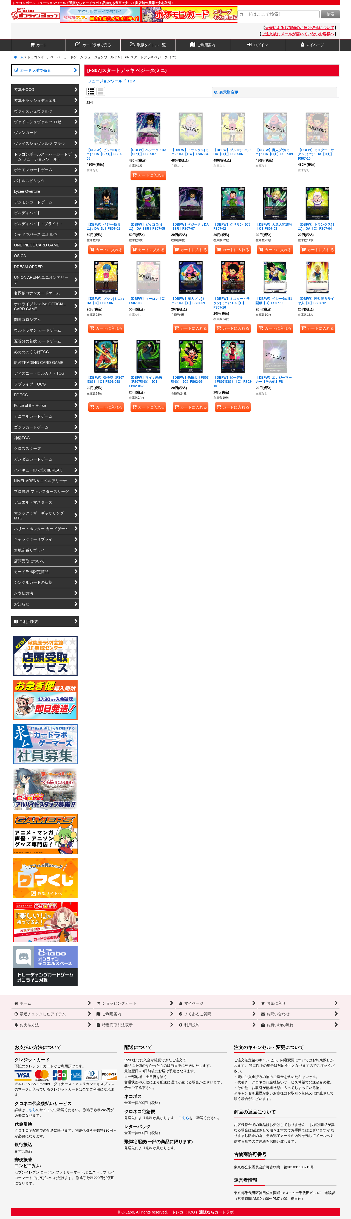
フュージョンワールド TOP (111, 81)
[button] (148, 45)
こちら (30, 1110)
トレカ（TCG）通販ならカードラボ (203, 1212)
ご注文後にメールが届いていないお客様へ (297, 34)
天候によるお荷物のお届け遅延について (299, 27)
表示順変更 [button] (226, 92)
